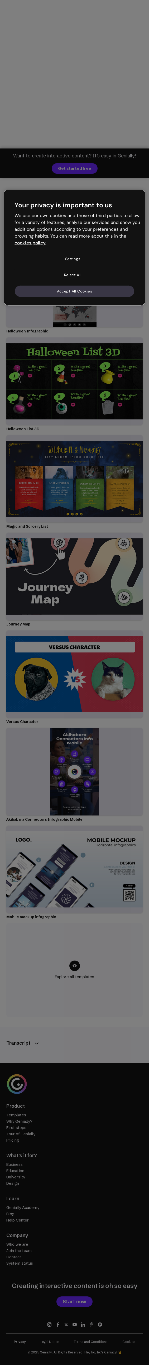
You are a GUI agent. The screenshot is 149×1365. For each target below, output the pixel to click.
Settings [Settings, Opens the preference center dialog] (72, 258)
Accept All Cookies (74, 291)
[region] (74, 248)
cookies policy (30, 242)
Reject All (72, 275)
